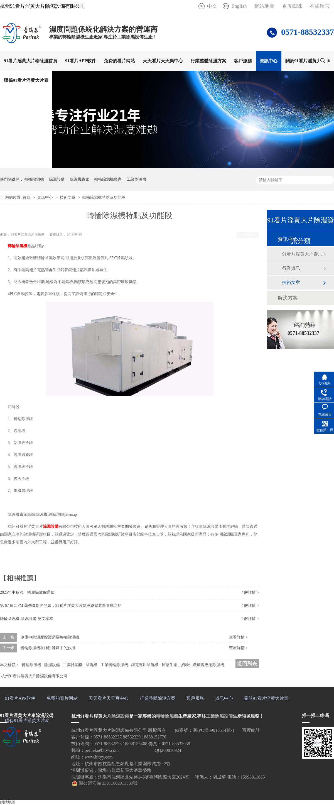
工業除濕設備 (219, 716)
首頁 (27, 197)
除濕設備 (57, 179)
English (239, 6)
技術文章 (68, 197)
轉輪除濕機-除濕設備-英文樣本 (26, 619)
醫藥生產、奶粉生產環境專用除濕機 (193, 665)
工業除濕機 (136, 179)
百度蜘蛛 (292, 6)
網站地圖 (264, 6)
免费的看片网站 (119, 60)
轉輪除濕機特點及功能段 (103, 197)
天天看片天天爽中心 (163, 60)
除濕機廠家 (79, 179)
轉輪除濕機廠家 (108, 179)
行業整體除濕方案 (208, 60)
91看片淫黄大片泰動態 (302, 254)
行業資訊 (291, 268)
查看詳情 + (238, 637)
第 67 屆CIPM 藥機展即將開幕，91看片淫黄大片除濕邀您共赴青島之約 (61, 605)
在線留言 (320, 6)
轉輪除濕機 (34, 179)
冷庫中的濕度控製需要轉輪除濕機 (50, 637)
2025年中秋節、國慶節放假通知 (27, 592)
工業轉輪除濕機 (114, 665)
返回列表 (247, 235)
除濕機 (91, 665)
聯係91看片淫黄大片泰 (26, 80)
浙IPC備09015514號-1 (213, 730)
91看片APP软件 (80, 60)
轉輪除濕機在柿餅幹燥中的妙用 (48, 648)
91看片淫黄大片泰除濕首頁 (30, 60)
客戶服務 (243, 60)
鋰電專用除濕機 (144, 665)
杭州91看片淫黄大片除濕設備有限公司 (34, 676)
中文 (212, 6)
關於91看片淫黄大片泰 (307, 60)
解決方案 (288, 298)
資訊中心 (268, 60)
